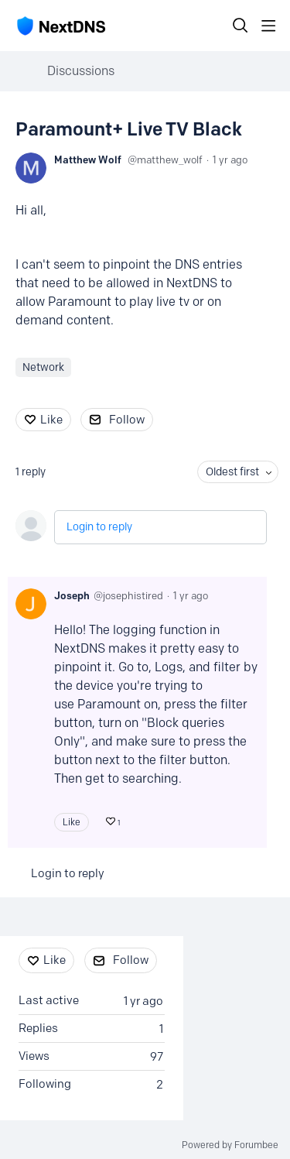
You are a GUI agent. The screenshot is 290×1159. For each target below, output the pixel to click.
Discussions (80, 70)
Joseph (72, 595)
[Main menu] (268, 25)
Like (51, 420)
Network (43, 367)
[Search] (240, 25)
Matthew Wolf (87, 159)
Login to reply (99, 526)
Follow (127, 420)
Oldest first (232, 471)
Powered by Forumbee (230, 1145)
